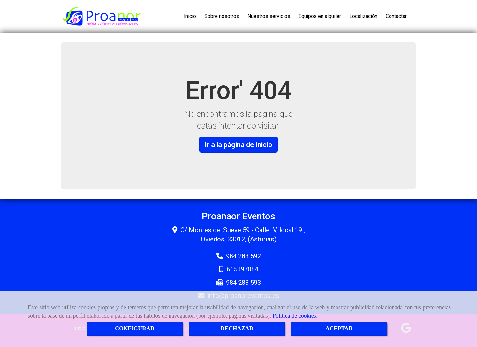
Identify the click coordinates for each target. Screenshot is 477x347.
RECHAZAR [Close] (236, 328)
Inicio (190, 16)
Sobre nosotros (221, 16)
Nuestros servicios (268, 16)
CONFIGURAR (135, 328)
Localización (363, 16)
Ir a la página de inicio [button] (238, 145)
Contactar (396, 16)
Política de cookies (294, 316)
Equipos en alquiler (320, 16)
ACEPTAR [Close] (339, 328)
